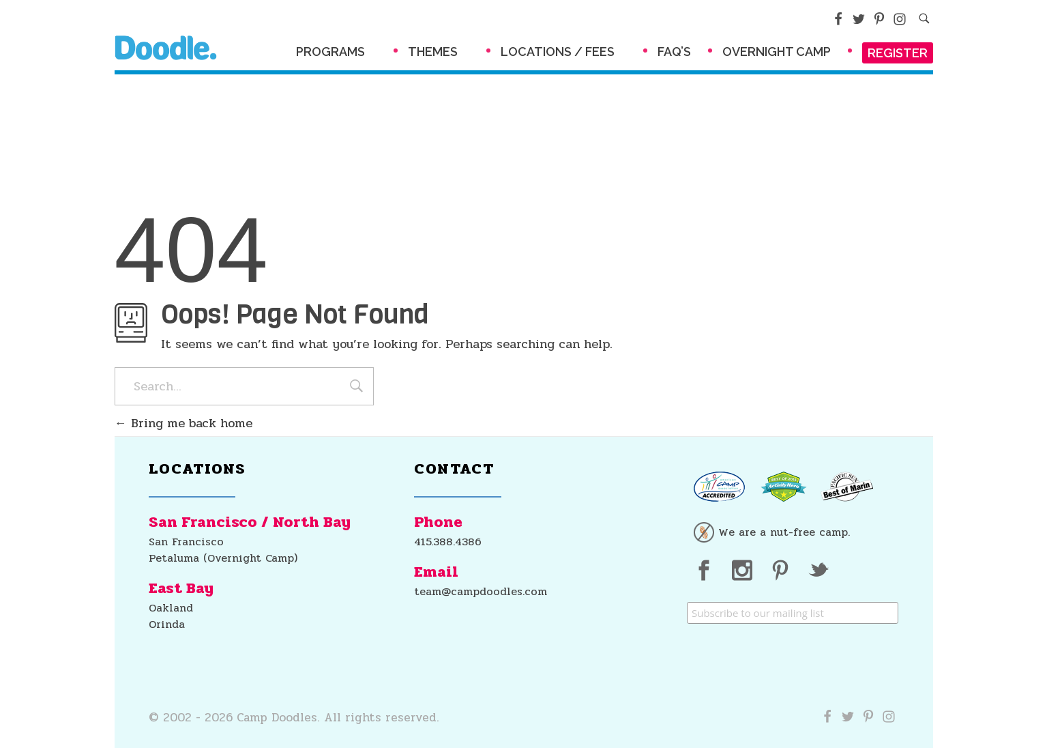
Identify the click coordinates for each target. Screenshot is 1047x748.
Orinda (167, 624)
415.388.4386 (448, 541)
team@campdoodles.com (480, 591)
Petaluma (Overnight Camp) (223, 557)
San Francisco (186, 541)
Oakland (171, 607)
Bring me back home (183, 423)
